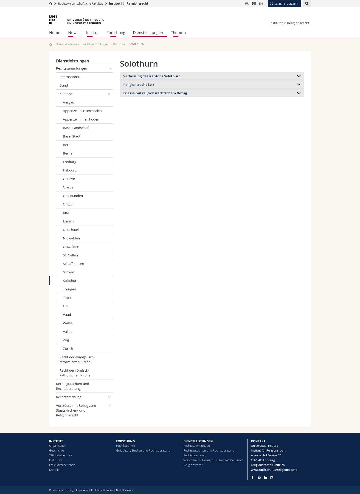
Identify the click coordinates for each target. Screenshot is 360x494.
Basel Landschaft (76, 127)
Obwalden (71, 246)
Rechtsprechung (84, 397)
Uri (65, 306)
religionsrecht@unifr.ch (268, 465)
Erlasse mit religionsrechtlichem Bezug (155, 93)
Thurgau (69, 289)
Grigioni (69, 204)
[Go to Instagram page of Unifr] (271, 477)
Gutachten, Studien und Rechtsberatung (143, 450)
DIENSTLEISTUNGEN (198, 441)
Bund (63, 85)
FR (247, 3)
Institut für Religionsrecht (128, 3)
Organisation (58, 445)
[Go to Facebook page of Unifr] (252, 477)
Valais (67, 331)
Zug (66, 340)
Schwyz (69, 272)
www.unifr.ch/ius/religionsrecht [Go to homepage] (274, 470)
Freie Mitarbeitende (62, 465)
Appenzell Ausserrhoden (82, 110)
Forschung (116, 32)
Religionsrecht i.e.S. (139, 84)
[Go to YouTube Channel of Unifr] (259, 477)
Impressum (82, 490)
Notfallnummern (125, 490)
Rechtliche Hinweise (102, 490)
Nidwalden (71, 238)
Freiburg (69, 161)
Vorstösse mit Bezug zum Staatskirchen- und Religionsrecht (84, 409)
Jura (66, 212)
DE (254, 3)
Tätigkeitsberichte (60, 455)
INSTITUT (56, 441)
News (73, 32)
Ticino (67, 297)
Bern (66, 144)
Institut (92, 32)
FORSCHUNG (125, 441)
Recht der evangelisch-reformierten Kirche (77, 359)
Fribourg (69, 170)
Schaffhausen (73, 263)
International (69, 76)
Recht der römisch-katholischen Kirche (74, 372)
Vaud (67, 314)
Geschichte (56, 450)
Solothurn (71, 280)
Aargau (68, 102)
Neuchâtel (71, 229)
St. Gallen (70, 255)
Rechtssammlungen (96, 44)
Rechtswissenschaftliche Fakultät (81, 3)
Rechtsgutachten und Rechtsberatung (72, 386)
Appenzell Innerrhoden (81, 119)
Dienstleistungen (148, 32)
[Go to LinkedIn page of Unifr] (265, 477)
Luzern (68, 221)
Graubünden (73, 195)
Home (54, 32)
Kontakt (54, 470)
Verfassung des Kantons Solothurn (152, 76)
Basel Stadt (71, 136)
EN (261, 3)
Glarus (68, 187)
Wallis (67, 323)
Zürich (68, 348)
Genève (69, 178)
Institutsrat (56, 460)
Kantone (119, 44)
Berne (67, 153)
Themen (178, 32)
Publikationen (125, 445)
